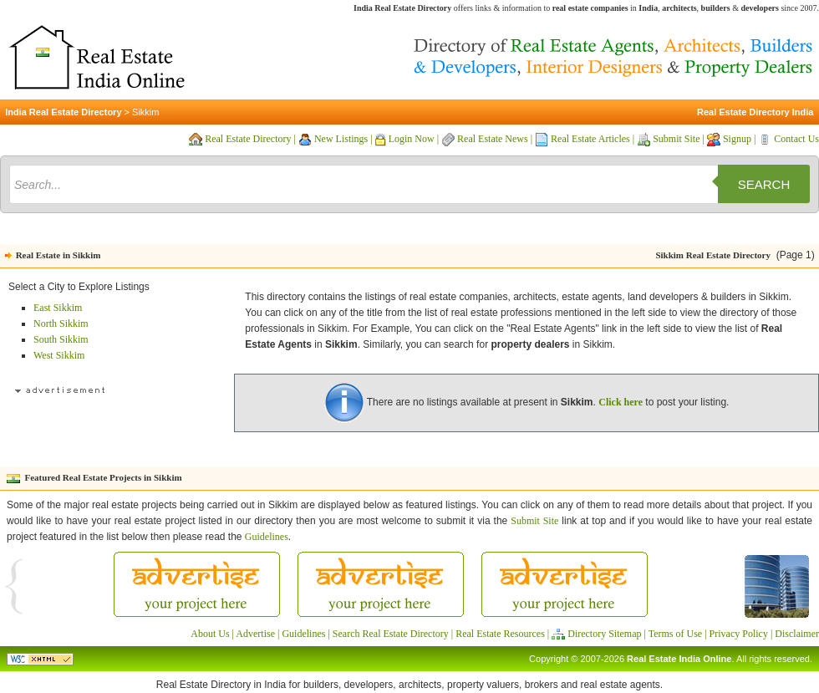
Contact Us (796, 139)
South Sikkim (61, 339)
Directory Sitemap (604, 633)
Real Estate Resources (500, 633)
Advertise (255, 633)
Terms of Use (675, 633)
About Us (210, 633)
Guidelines (266, 537)
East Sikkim (57, 307)
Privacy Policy (739, 633)
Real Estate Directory (248, 139)
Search (764, 184)
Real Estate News (492, 139)
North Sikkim (61, 323)
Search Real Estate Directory (391, 633)
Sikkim (145, 112)
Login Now (412, 139)
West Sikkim (58, 355)
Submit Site (676, 139)
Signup (737, 139)
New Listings (341, 139)
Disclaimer (797, 633)
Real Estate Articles (590, 139)
